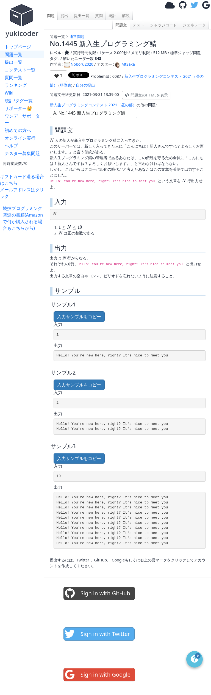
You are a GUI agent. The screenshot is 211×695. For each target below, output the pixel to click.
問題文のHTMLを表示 (146, 95)
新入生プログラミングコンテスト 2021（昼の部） (93, 104)
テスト (138, 24)
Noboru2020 (78, 64)
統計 (112, 15)
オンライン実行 (20, 138)
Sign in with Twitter (97, 634)
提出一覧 (13, 62)
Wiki (9, 93)
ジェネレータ (194, 24)
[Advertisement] (23, 313)
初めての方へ (18, 130)
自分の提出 (85, 85)
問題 (51, 15)
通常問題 (77, 36)
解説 (126, 15)
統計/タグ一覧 (19, 101)
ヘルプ (11, 146)
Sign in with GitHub (97, 593)
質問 (99, 15)
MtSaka (125, 64)
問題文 (121, 24)
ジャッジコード (163, 24)
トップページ (18, 47)
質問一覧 (13, 77)
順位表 (65, 85)
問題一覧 (13, 54)
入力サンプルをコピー (79, 317)
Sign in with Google (97, 674)
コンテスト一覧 (20, 70)
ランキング (16, 85)
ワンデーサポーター (22, 119)
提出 (64, 15)
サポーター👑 (18, 108)
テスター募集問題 (22, 153)
